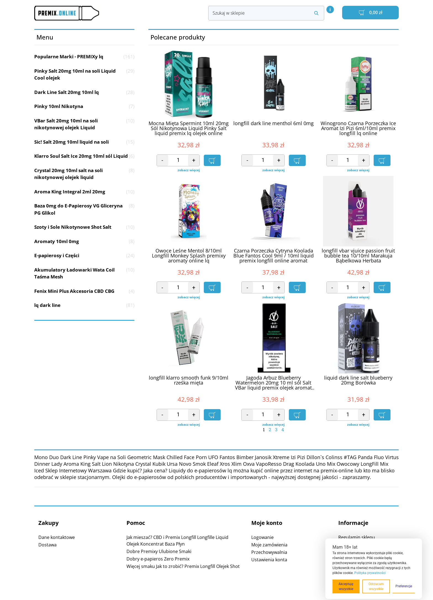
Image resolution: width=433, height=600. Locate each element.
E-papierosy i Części (84, 255)
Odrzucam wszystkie (376, 586)
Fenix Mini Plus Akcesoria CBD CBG (84, 291)
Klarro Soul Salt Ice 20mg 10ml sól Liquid (84, 156)
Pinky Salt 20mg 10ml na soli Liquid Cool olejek (84, 74)
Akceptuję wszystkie (346, 586)
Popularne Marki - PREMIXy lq (84, 56)
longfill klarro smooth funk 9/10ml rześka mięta (188, 380)
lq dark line (84, 305)
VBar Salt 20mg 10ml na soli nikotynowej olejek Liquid (84, 124)
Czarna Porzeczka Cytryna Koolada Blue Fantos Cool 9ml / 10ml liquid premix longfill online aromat (273, 256)
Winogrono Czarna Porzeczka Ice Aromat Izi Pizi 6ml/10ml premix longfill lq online (358, 128)
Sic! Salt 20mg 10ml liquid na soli (84, 142)
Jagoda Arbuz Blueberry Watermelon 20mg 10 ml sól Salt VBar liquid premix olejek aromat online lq (273, 383)
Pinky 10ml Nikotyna (84, 106)
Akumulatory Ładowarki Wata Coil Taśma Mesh (84, 273)
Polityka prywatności (370, 573)
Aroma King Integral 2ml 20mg (84, 191)
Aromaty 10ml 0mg (84, 241)
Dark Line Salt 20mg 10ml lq (84, 92)
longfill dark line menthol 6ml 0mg (273, 124)
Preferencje (403, 586)
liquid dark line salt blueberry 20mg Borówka (358, 380)
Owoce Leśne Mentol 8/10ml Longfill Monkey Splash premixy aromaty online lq (189, 256)
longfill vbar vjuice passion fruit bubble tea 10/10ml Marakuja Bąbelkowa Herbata (358, 256)
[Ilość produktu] (178, 160)
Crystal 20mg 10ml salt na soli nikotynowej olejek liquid (84, 174)
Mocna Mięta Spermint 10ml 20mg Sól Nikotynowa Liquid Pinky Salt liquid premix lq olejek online (189, 128)
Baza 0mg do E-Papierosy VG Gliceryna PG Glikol (84, 209)
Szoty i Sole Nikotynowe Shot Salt (84, 227)
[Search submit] (316, 13)
